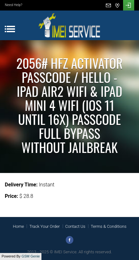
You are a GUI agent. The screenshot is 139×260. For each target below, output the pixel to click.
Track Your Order (44, 226)
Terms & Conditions (109, 226)
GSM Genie (30, 256)
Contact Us (75, 226)
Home (18, 226)
